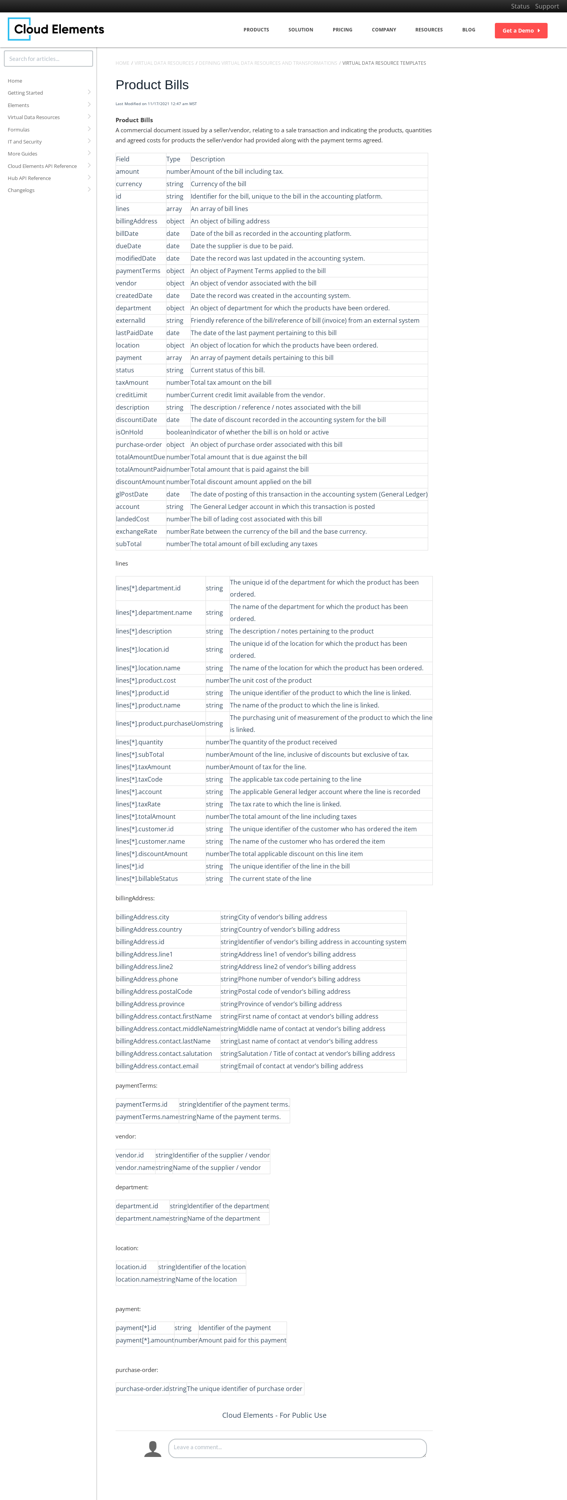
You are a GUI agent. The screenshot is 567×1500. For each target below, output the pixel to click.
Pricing (343, 29)
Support (547, 6)
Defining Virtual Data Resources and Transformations (268, 63)
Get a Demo (521, 30)
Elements (18, 105)
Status (520, 6)
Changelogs (21, 190)
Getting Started (25, 92)
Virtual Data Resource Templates (384, 63)
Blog (468, 29)
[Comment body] (297, 1448)
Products (256, 29)
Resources (429, 29)
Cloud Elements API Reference (42, 166)
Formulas (18, 129)
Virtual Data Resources (34, 117)
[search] (48, 58)
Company (384, 29)
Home (15, 80)
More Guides (22, 153)
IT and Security (25, 141)
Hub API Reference (29, 178)
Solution (301, 29)
